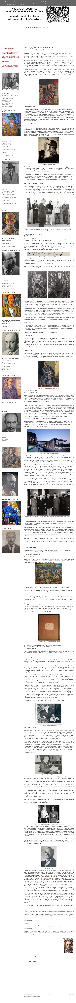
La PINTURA (4, 152)
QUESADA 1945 (5, 200)
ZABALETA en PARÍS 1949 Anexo (8, 246)
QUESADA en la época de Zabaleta (9, 362)
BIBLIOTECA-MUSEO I (6, 141)
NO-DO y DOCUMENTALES (7, 323)
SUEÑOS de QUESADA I (7, 201)
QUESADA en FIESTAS (6, 360)
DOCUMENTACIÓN (6, 101)
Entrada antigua (71, 994)
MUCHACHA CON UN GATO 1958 (9, 197)
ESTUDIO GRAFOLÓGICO (7, 103)
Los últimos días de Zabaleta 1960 (8, 106)
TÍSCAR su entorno (6, 366)
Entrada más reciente (28, 994)
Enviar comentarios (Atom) (34, 996)
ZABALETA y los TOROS (7, 288)
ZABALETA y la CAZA (6, 286)
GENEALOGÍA (5, 104)
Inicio (50, 994)
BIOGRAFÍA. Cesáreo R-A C (7, 97)
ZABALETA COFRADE (6, 368)
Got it (69, 3)
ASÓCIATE (4, 437)
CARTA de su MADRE (6, 100)
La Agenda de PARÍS (6, 241)
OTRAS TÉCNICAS (6, 153)
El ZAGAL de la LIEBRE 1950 (8, 191)
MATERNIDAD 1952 (6, 195)
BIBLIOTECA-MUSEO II (6, 143)
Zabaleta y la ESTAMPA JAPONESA (9, 203)
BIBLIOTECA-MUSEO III (7, 144)
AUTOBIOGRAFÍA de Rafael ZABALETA (10, 95)
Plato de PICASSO (5, 243)
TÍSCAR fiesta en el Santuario (8, 365)
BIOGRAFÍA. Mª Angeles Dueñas (8, 98)
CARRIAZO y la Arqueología (7, 285)
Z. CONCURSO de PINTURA (7, 155)
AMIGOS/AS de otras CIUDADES (8, 283)
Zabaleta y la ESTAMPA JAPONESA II (9, 204)
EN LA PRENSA (5, 439)
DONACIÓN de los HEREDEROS (8, 149)
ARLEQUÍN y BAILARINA (7, 189)
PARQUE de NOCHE (6, 198)
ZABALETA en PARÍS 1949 (7, 245)
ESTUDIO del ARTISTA (6, 150)
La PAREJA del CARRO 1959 (8, 194)
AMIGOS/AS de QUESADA (7, 282)
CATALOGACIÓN (5, 146)
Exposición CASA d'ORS (7, 192)
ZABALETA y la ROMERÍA (7, 371)
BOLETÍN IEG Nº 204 (6, 405)
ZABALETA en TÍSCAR (6, 369)
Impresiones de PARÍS (6, 240)
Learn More (64, 3)
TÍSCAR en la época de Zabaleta (8, 363)
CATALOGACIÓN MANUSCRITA (8, 147)
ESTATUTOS (4, 440)
